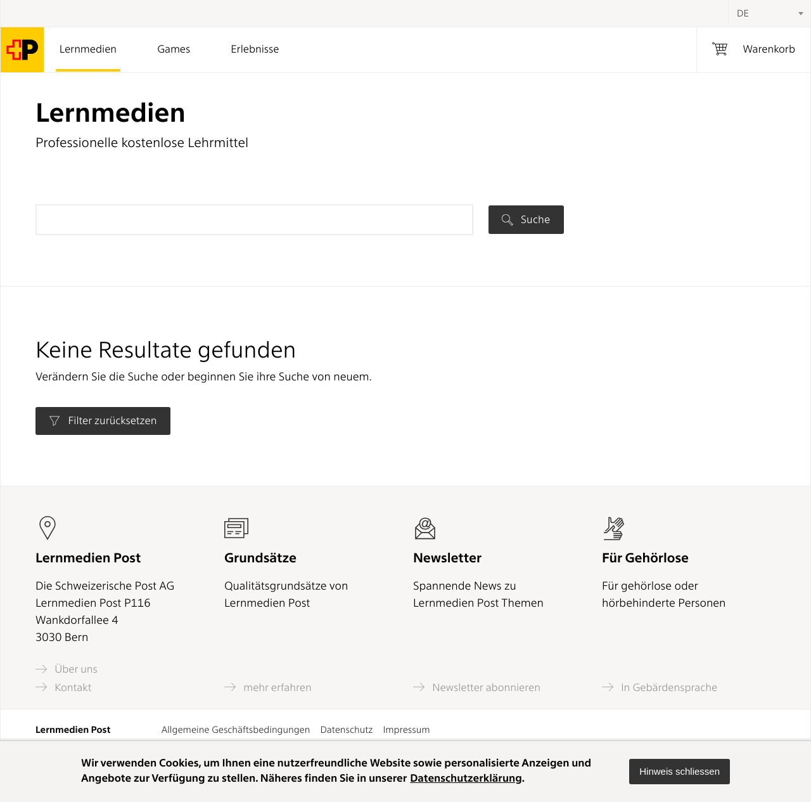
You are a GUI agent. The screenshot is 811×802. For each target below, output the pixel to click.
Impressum (406, 729)
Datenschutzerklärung (466, 778)
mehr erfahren (268, 687)
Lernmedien (88, 49)
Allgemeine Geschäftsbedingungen (236, 729)
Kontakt (63, 687)
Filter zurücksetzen (102, 421)
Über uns (66, 669)
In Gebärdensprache (659, 687)
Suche (526, 219)
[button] (679, 771)
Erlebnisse (255, 49)
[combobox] (769, 13)
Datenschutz (346, 729)
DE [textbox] (743, 13)
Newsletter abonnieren (476, 687)
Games (173, 49)
